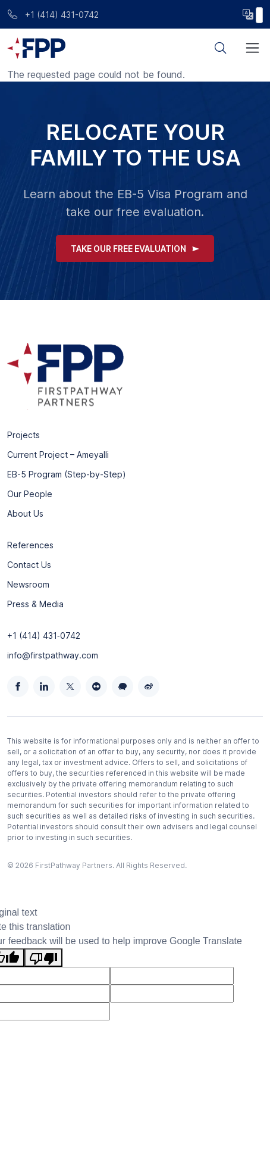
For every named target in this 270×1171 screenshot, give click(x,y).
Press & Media (35, 604)
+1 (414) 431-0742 (53, 15)
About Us (25, 513)
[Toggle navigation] (252, 48)
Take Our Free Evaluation (135, 248)
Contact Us (29, 565)
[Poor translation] (43, 957)
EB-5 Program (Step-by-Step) (66, 474)
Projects (23, 435)
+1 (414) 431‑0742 (43, 635)
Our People (29, 494)
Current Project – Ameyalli (58, 454)
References (30, 545)
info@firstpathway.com (52, 655)
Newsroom (28, 584)
